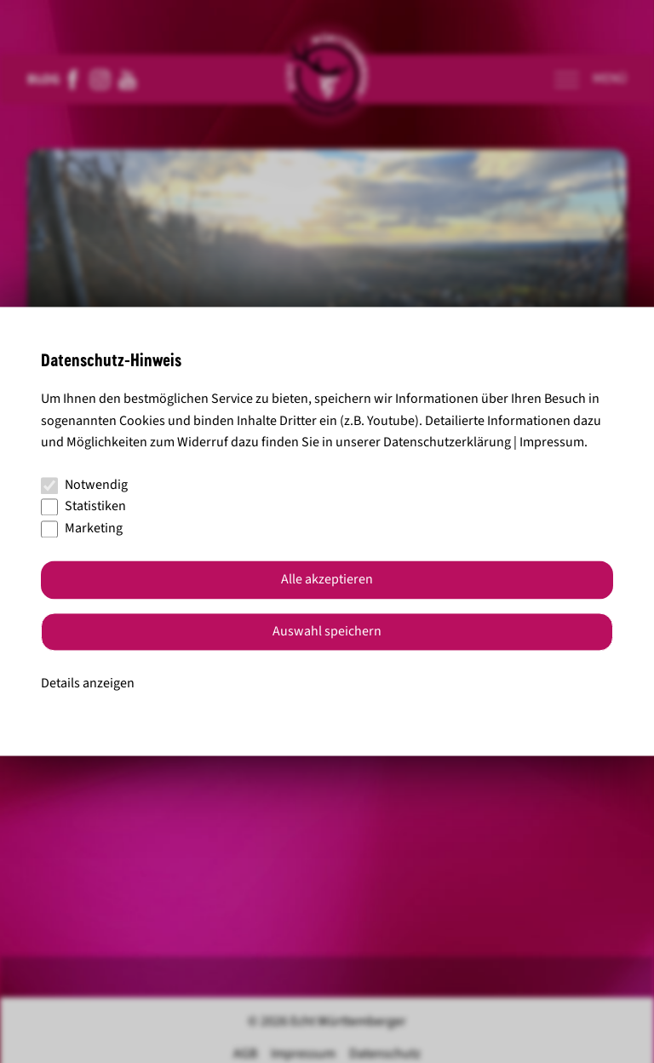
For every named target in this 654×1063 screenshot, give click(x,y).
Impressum (551, 443)
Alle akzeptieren (327, 580)
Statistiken (83, 506)
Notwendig (84, 484)
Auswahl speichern (327, 632)
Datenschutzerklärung (447, 443)
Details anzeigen (88, 683)
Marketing (82, 528)
